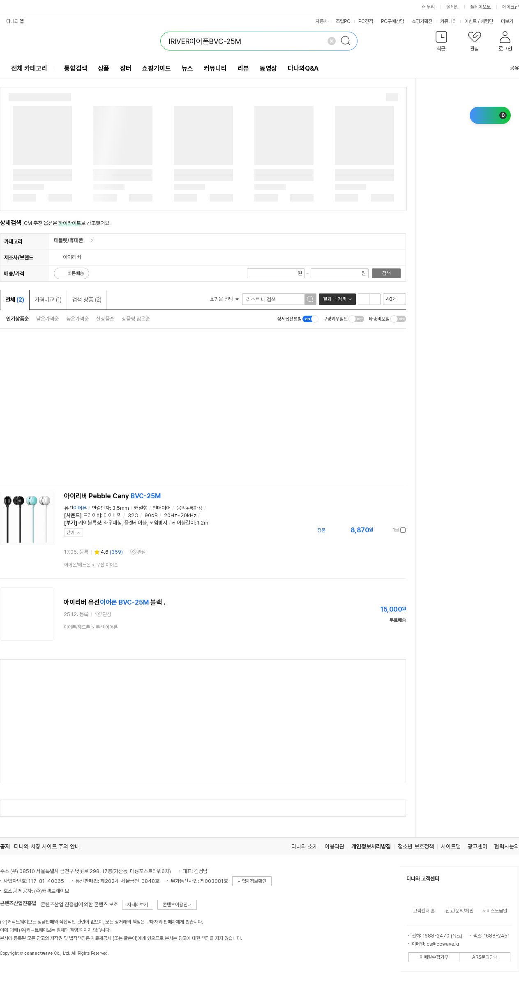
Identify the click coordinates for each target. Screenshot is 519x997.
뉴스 (187, 68)
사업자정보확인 (252, 881)
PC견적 (365, 21)
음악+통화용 (190, 508)
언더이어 (161, 508)
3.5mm (120, 508)
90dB (151, 515)
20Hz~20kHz (180, 515)
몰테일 (452, 7)
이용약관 (334, 846)
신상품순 (105, 319)
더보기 (510, 21)
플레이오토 (480, 7)
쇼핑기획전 (422, 21)
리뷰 (243, 68)
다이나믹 (113, 515)
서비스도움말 (494, 911)
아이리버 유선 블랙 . (114, 602)
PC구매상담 (392, 21)
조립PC (343, 21)
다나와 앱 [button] (15, 21)
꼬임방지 (158, 523)
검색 (386, 273)
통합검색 (75, 68)
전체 (14, 299)
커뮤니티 (448, 21)
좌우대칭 (113, 523)
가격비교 (48, 299)
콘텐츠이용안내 (177, 905)
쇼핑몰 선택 (224, 299)
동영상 (268, 68)
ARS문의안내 (485, 957)
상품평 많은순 (136, 319)
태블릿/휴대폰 (68, 240)
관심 (141, 552)
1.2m (202, 523)
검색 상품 (86, 299)
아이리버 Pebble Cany (112, 496)
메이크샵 (510, 7)
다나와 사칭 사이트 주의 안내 (47, 846)
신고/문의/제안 (459, 911)
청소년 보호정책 (416, 846)
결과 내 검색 (334, 299)
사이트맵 (451, 846)
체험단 (487, 21)
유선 (75, 508)
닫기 (71, 532)
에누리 (428, 7)
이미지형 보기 (374, 299)
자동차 (322, 21)
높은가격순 (77, 319)
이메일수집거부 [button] (434, 957)
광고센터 (477, 846)
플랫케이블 (135, 523)
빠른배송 (75, 273)
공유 (509, 67)
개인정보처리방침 (371, 846)
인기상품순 (17, 319)
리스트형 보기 (363, 299)
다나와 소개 (304, 846)
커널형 (141, 508)
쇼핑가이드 (156, 68)
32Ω (133, 515)
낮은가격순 (47, 319)
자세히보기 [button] (137, 905)
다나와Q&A (303, 68)
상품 (103, 68)
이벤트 (470, 21)
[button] (441, 43)
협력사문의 (506, 846)
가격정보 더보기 (377, 530)
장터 (125, 68)
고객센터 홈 (424, 911)
